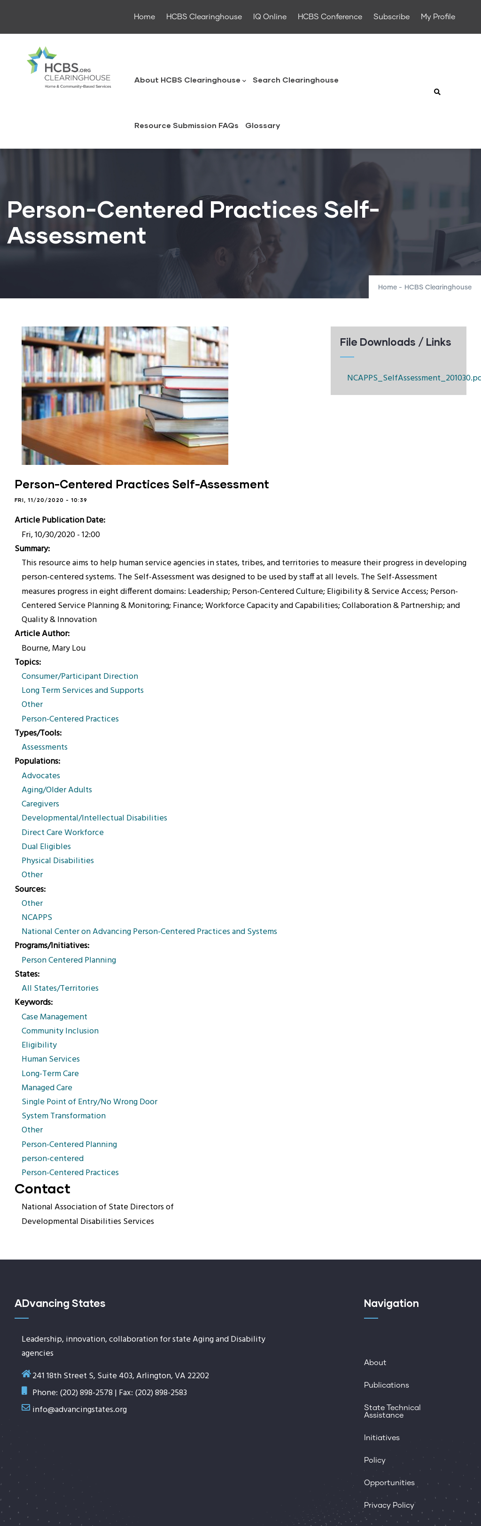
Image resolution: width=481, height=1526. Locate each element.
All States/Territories (60, 988)
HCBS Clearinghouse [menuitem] (204, 17)
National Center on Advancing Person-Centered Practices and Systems (149, 932)
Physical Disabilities (58, 861)
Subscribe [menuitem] (391, 17)
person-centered (53, 1159)
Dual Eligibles (46, 847)
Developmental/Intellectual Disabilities (94, 818)
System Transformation (64, 1116)
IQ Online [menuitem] (270, 17)
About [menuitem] (375, 1363)
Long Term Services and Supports (83, 691)
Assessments (45, 747)
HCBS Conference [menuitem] (330, 17)
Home (387, 287)
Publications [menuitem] (386, 1385)
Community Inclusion (60, 1031)
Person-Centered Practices (70, 719)
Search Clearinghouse (296, 79)
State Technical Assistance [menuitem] (392, 1411)
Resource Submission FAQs (186, 125)
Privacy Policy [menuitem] (389, 1505)
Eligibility (39, 1045)
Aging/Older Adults (57, 790)
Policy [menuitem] (375, 1460)
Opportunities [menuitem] (389, 1483)
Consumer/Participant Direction (80, 676)
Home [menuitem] (144, 17)
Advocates (41, 776)
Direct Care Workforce (63, 833)
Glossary (262, 125)
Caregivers (40, 804)
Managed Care (47, 1088)
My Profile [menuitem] (438, 17)
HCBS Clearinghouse (438, 287)
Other (32, 705)
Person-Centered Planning (69, 1145)
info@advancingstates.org (79, 1410)
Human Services (51, 1059)
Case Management (54, 1017)
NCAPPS (37, 918)
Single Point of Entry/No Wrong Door (89, 1102)
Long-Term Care (50, 1074)
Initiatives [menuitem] (382, 1438)
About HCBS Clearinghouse (190, 80)
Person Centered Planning (69, 960)
